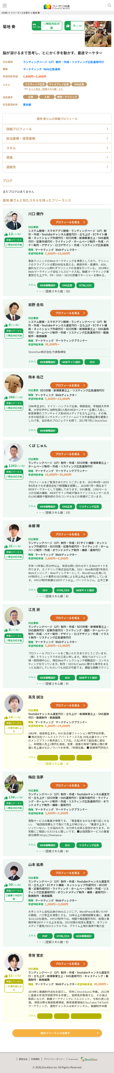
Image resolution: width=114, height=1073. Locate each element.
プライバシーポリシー (54, 1058)
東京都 (27, 104)
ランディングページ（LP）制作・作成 (46, 62)
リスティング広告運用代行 (88, 62)
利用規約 (35, 1058)
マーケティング (32, 69)
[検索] (108, 5)
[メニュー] (5, 5)
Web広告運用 (51, 69)
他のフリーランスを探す (55, 1033)
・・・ (44, 89)
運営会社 (23, 1058)
